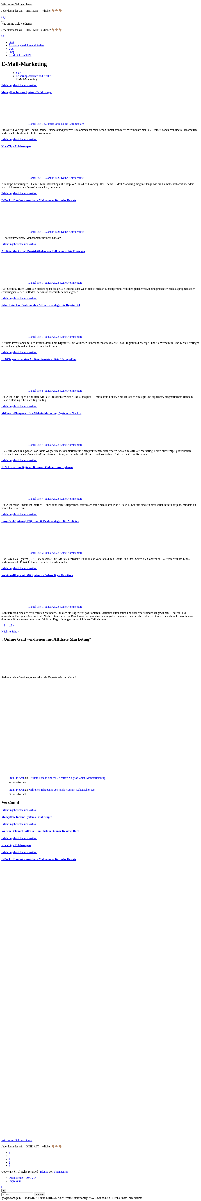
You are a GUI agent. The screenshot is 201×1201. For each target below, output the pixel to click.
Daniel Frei (21, 123)
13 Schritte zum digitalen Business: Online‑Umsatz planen (37, 467)
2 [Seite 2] (4, 625)
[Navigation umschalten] (2, 21)
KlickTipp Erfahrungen (16, 146)
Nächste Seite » (10, 631)
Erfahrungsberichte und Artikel (26, 45)
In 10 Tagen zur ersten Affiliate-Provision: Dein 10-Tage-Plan (38, 359)
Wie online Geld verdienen (16, 4)
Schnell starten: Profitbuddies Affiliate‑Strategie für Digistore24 (40, 305)
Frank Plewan (16, 777)
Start (11, 42)
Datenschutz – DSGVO (22, 1177)
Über (11, 48)
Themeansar (61, 1171)
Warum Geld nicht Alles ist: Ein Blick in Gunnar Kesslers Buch (40, 831)
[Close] (3, 1191)
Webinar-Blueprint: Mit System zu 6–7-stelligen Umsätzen (37, 575)
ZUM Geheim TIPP (20, 55)
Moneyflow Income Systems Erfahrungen (26, 92)
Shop (12, 51)
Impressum (15, 1180)
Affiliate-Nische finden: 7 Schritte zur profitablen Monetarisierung (67, 777)
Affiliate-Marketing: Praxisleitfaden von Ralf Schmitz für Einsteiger (43, 251)
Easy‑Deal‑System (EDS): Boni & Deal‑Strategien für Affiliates (40, 521)
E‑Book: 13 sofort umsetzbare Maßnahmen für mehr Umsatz (38, 200)
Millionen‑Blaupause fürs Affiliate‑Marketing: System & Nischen (41, 413)
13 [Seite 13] (10, 625)
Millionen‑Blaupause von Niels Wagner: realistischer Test (62, 789)
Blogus (44, 1171)
